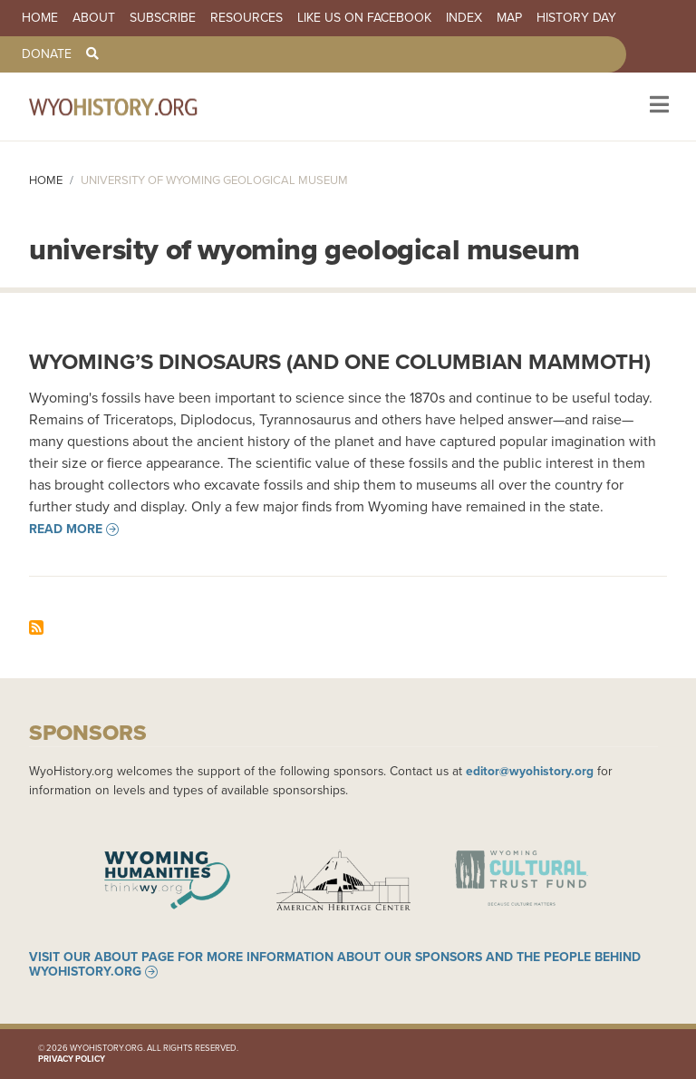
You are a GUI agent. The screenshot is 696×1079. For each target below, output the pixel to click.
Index (464, 18)
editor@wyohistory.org (530, 771)
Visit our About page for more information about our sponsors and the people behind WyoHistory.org (335, 964)
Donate (47, 54)
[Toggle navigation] (657, 106)
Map (509, 18)
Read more (65, 529)
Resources (246, 18)
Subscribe (163, 18)
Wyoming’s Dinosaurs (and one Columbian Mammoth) (340, 361)
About (93, 18)
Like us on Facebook (364, 18)
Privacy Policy (71, 1059)
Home (40, 18)
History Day (576, 18)
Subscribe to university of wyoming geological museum (36, 627)
